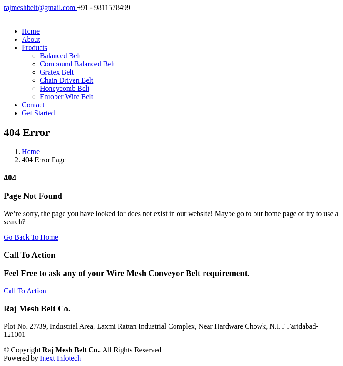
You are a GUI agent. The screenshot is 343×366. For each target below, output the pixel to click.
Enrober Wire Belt (66, 96)
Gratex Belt (57, 72)
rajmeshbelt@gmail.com (40, 7)
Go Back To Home (31, 237)
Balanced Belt (60, 56)
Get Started (38, 113)
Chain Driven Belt (66, 80)
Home (31, 31)
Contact (33, 105)
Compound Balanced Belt (77, 64)
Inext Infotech (60, 358)
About (31, 39)
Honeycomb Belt (64, 88)
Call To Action (25, 291)
